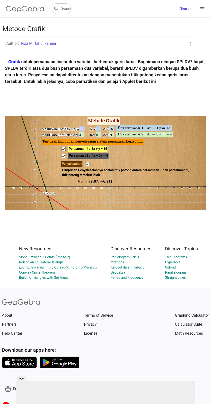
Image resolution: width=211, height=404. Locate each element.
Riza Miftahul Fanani (38, 43)
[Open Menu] (202, 9)
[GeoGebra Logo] (25, 9)
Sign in (185, 8)
